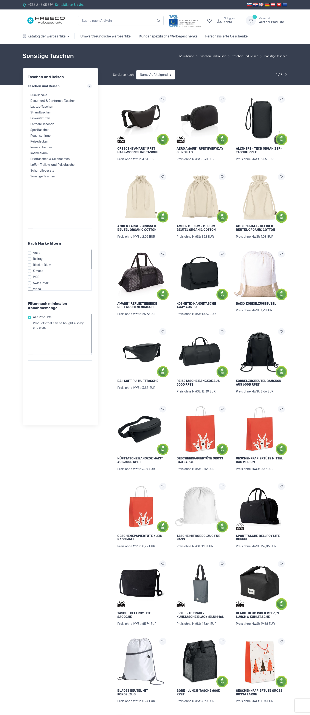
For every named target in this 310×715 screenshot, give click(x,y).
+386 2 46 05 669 (40, 5)
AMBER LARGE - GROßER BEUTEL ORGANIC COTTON (137, 225)
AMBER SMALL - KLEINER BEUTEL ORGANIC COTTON (255, 225)
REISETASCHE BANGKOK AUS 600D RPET (198, 376)
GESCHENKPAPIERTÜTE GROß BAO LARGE (200, 451)
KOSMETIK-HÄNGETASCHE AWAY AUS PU (196, 300)
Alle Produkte (43, 267)
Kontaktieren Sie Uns (69, 5)
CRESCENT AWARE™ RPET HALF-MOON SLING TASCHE (137, 150)
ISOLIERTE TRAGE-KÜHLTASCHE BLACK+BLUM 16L (200, 601)
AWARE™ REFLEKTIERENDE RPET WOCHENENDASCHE (137, 300)
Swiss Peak (42, 233)
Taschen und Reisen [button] (60, 86)
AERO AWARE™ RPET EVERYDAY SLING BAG (200, 150)
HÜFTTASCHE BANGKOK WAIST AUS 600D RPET (140, 451)
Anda (38, 203)
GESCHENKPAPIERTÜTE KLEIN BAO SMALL (139, 526)
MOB (37, 227)
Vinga (38, 239)
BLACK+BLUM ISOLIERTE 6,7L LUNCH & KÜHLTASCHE (258, 601)
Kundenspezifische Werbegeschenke (168, 36)
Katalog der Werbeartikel (45, 36)
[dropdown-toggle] (251, 21)
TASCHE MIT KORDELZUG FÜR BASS (198, 526)
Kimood (39, 221)
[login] (227, 21)
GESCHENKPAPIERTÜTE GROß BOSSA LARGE (259, 676)
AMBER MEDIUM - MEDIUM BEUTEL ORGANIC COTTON (196, 225)
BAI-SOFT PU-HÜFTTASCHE (137, 374)
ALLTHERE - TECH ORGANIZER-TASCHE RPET (259, 150)
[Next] (278, 700)
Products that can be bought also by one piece (59, 276)
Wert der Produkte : (273, 20)
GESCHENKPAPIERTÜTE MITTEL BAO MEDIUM (259, 451)
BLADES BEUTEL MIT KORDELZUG (132, 676)
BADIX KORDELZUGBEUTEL (256, 299)
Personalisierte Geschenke (226, 36)
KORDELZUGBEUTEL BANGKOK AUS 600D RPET (258, 376)
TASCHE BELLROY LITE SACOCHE (134, 601)
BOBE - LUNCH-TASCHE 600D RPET (198, 676)
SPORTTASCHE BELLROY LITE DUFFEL (258, 526)
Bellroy (39, 209)
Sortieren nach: (124, 75)
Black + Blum (43, 215)
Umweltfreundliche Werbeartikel (106, 36)
